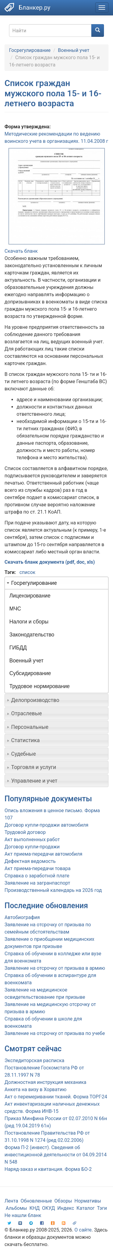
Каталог (86, 1208)
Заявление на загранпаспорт (37, 883)
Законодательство (31, 635)
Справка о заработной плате (37, 876)
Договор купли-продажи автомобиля (46, 825)
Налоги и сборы (29, 622)
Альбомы (16, 1208)
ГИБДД (18, 648)
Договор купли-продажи (32, 847)
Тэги (102, 1208)
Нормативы (87, 1201)
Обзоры (63, 1201)
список (27, 572)
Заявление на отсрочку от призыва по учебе (55, 1033)
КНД (35, 1208)
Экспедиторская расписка (34, 1060)
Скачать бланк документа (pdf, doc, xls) (50, 562)
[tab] (56, 583)
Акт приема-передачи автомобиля (43, 854)
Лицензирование (29, 596)
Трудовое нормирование (39, 686)
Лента (11, 1201)
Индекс (65, 1208)
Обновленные (36, 1201)
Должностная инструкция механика (45, 1082)
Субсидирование (30, 673)
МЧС (15, 609)
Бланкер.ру (34, 7)
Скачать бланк (21, 251)
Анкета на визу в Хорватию (36, 1089)
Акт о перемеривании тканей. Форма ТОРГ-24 (56, 1097)
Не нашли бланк (23, 1215)
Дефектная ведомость (30, 861)
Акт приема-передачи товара (38, 868)
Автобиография (22, 917)
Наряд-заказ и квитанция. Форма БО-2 (48, 1169)
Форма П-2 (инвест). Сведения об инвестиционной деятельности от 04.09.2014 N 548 (56, 1155)
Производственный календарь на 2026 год (53, 890)
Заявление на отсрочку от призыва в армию (55, 968)
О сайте (83, 1230)
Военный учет (73, 50)
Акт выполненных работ (32, 839)
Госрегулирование (30, 50)
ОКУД (48, 1208)
